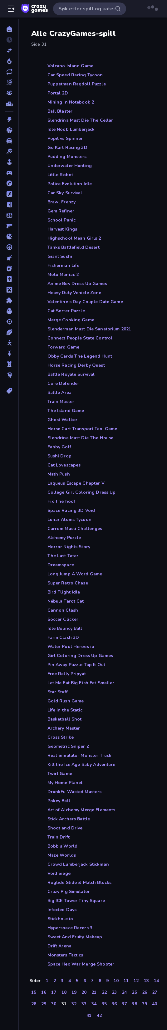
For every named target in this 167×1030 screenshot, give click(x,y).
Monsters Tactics (65, 955)
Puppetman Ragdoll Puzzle (76, 84)
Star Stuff (57, 692)
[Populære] (9, 61)
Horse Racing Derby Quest (76, 365)
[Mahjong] (9, 279)
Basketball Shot (64, 719)
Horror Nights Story (69, 547)
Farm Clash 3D (63, 637)
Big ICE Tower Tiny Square (76, 901)
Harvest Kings (62, 229)
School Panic (61, 220)
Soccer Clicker (63, 619)
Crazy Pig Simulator (68, 892)
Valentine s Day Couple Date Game (85, 302)
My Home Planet (65, 783)
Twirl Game (59, 774)
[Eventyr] (9, 183)
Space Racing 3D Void (71, 510)
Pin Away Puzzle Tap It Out (76, 665)
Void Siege (59, 873)
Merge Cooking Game (70, 320)
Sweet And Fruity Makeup (74, 937)
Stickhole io (60, 919)
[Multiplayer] (9, 93)
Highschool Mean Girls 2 (74, 238)
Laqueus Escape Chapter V (76, 483)
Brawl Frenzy (61, 202)
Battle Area (59, 392)
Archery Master (63, 728)
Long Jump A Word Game (74, 574)
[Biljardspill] (9, 151)
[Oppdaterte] (9, 71)
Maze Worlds (61, 855)
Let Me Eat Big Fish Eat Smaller (81, 683)
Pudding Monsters (67, 157)
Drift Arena (59, 946)
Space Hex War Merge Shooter (81, 964)
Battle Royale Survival (71, 374)
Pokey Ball (58, 801)
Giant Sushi (59, 256)
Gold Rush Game (65, 701)
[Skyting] (9, 321)
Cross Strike (60, 737)
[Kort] (9, 268)
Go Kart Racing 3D (67, 147)
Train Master (61, 402)
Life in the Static (64, 710)
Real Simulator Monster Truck (79, 755)
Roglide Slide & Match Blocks (79, 882)
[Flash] (9, 194)
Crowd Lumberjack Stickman (78, 864)
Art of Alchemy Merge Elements (81, 810)
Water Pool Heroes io (71, 647)
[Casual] (9, 162)
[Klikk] (9, 257)
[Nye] (9, 50)
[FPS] (9, 226)
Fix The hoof (61, 501)
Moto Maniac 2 (63, 275)
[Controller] (9, 172)
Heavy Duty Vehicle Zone (74, 293)
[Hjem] (9, 29)
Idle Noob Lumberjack (71, 129)
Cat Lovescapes (64, 465)
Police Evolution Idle (69, 184)
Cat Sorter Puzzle (66, 311)
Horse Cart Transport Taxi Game (82, 429)
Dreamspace (60, 565)
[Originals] (9, 82)
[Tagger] (9, 390)
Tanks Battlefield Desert (73, 247)
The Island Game (65, 411)
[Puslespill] (9, 300)
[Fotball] (9, 215)
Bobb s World (62, 846)
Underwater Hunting (69, 166)
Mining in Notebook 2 (70, 102)
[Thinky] (9, 375)
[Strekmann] (9, 343)
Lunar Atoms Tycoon (69, 520)
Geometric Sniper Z (68, 746)
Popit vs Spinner (65, 138)
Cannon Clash (62, 610)
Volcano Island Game (70, 66)
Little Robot (60, 175)
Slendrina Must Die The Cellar (80, 120)
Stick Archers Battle (68, 819)
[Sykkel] (9, 353)
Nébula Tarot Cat (65, 601)
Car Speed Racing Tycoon (75, 75)
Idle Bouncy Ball (64, 628)
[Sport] (9, 332)
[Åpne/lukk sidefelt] (11, 8)
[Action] (9, 119)
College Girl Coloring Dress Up (81, 492)
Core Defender (63, 383)
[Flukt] (9, 204)
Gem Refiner (60, 211)
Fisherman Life (63, 265)
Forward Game (63, 347)
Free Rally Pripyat (66, 674)
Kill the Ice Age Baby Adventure (81, 764)
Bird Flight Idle (63, 592)
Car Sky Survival (64, 193)
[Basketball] (9, 130)
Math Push (58, 474)
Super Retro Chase (67, 583)
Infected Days (62, 910)
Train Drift (58, 837)
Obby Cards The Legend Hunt (79, 356)
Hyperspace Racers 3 (70, 928)
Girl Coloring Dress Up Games (80, 656)
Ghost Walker (62, 420)
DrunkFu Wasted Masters (74, 792)
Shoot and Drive (65, 828)
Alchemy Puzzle (64, 538)
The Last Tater (63, 556)
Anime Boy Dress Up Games (77, 284)
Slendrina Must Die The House (80, 438)
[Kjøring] (9, 247)
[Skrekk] (9, 311)
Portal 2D (57, 93)
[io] (9, 236)
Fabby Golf (59, 447)
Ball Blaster (60, 111)
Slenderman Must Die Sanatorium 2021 (89, 329)
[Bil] (9, 140)
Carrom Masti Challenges (74, 529)
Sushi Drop (59, 456)
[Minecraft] (9, 289)
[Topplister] (9, 103)
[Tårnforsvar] (9, 364)
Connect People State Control (80, 338)
